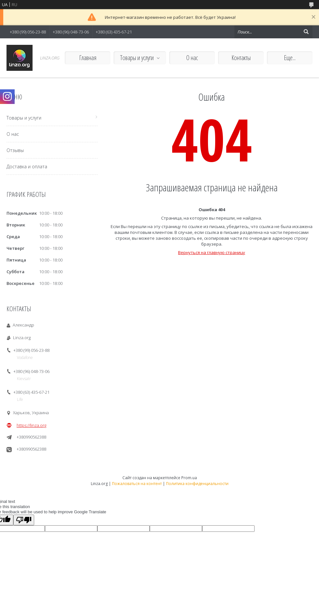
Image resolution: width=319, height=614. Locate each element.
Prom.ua (189, 477)
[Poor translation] (23, 520)
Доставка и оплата (27, 166)
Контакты (241, 57)
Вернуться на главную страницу (211, 252)
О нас (192, 57)
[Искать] (305, 31)
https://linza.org (31, 425)
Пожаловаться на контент (137, 483)
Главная (87, 57)
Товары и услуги (137, 57)
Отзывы (15, 150)
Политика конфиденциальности (197, 483)
